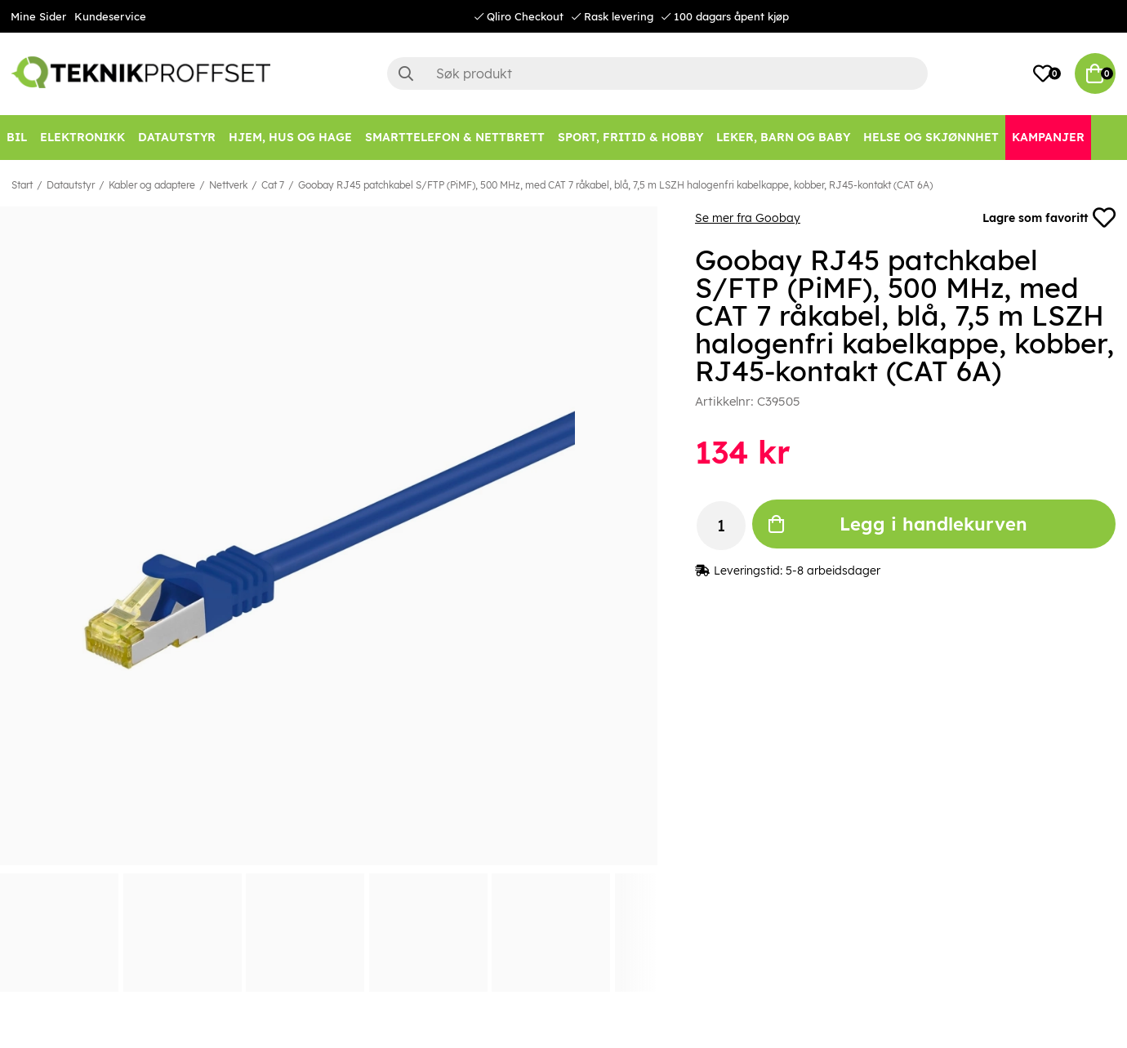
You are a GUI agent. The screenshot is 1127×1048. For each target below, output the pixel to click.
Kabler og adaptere (152, 185)
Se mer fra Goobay (747, 218)
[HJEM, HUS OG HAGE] (290, 137)
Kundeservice (110, 16)
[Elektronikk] (82, 137)
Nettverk (228, 185)
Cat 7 (272, 185)
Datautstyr (71, 185)
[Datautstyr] (176, 137)
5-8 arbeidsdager (833, 570)
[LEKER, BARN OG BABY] (783, 137)
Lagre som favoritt (1049, 217)
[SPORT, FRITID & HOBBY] (630, 137)
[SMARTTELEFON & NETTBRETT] (455, 137)
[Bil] (16, 137)
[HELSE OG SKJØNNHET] (931, 137)
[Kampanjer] (1048, 137)
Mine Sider (38, 16)
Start (22, 185)
